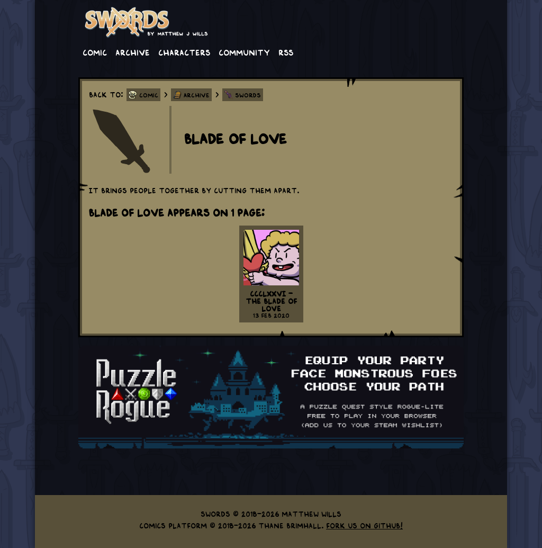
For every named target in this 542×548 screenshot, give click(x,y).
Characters (184, 52)
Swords (248, 95)
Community (244, 52)
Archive (132, 52)
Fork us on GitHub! (364, 525)
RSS (285, 52)
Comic (95, 52)
